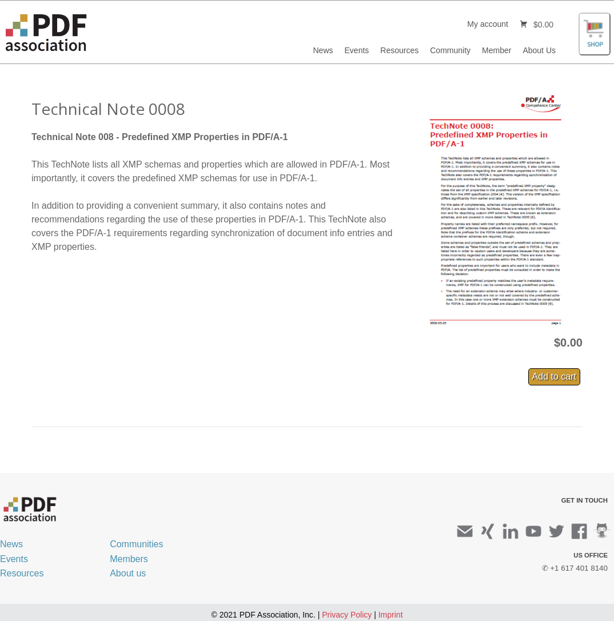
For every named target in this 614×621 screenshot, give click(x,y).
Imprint (390, 614)
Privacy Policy (347, 614)
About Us (539, 50)
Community (450, 50)
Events (357, 50)
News (323, 50)
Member (496, 50)
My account (487, 24)
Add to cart (554, 376)
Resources (399, 50)
